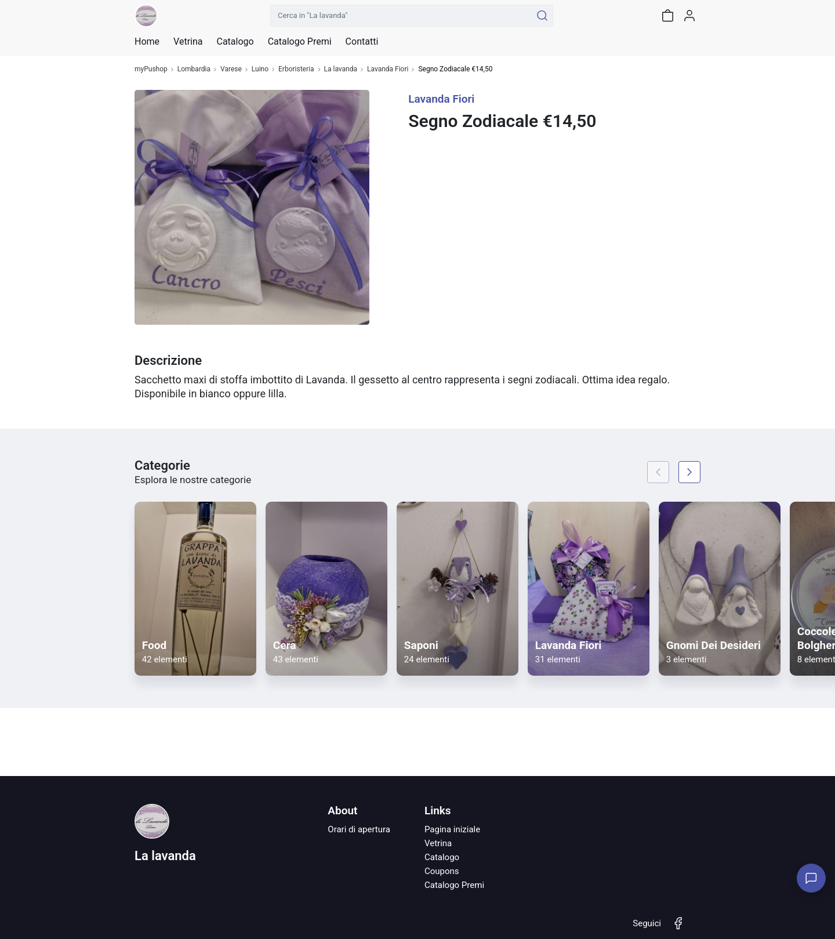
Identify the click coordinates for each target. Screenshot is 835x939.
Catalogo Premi (454, 885)
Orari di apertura (359, 829)
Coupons (441, 871)
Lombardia (193, 69)
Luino (260, 69)
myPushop (151, 69)
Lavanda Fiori (387, 69)
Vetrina (438, 843)
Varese (231, 69)
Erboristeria (296, 69)
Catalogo (234, 41)
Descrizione (168, 360)
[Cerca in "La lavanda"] (401, 16)
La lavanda (341, 69)
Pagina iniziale (452, 829)
